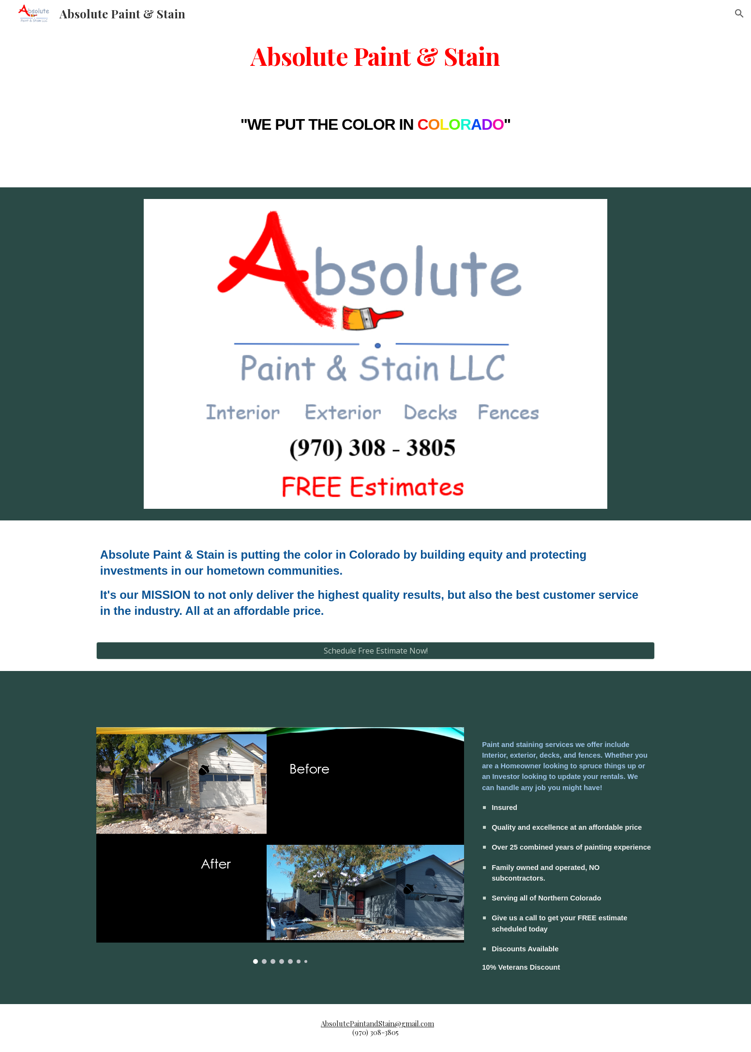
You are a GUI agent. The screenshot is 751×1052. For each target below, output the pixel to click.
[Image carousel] (280, 845)
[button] (739, 13)
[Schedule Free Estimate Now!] (375, 651)
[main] (375, 55)
